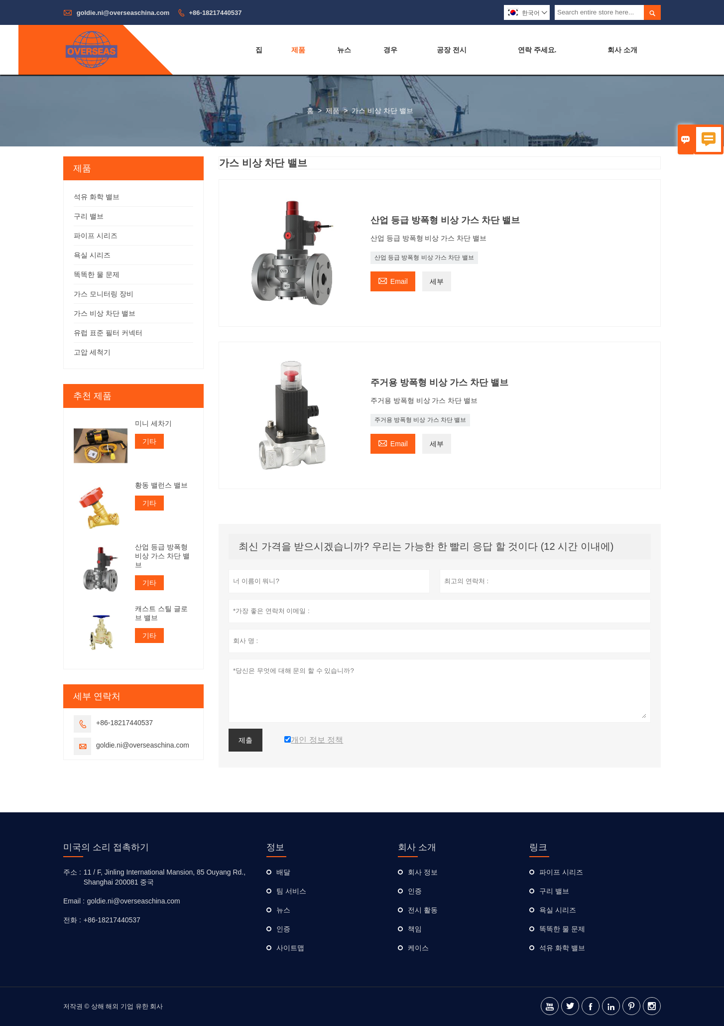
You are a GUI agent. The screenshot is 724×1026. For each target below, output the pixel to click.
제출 (245, 740)
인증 (283, 929)
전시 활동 (423, 910)
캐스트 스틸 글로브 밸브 (161, 613)
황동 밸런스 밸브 (161, 485)
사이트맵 (290, 948)
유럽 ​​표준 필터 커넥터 (108, 333)
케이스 (418, 948)
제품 (298, 50)
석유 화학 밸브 (97, 197)
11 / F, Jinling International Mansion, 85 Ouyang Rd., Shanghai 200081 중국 (164, 877)
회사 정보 (423, 872)
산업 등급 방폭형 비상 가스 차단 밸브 (424, 257)
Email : (74, 901)
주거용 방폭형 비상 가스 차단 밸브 (420, 419)
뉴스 (344, 50)
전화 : (72, 920)
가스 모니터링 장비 (103, 294)
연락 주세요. (537, 50)
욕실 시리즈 (92, 255)
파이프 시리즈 (96, 236)
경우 (390, 50)
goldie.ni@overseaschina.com (123, 12)
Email (393, 280)
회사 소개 (622, 50)
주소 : (72, 872)
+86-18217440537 (215, 12)
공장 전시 (452, 50)
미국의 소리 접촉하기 (106, 847)
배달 (283, 872)
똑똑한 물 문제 (97, 274)
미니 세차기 (153, 423)
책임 (415, 929)
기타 (149, 441)
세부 (437, 281)
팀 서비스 (291, 891)
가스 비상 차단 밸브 (104, 313)
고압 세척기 (92, 352)
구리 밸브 (89, 216)
